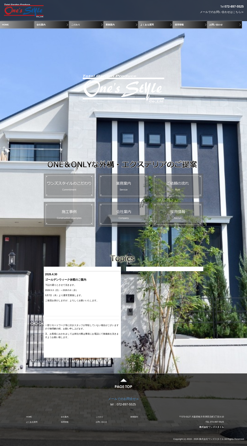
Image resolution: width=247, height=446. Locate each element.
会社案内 (41, 24)
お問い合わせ (216, 24)
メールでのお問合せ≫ (123, 399)
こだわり (75, 24)
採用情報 (179, 24)
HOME (5, 24)
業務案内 (110, 24)
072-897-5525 (127, 404)
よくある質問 (147, 24)
